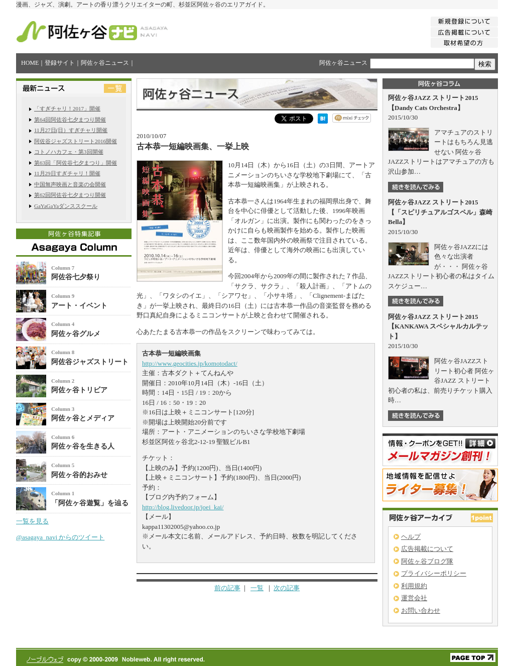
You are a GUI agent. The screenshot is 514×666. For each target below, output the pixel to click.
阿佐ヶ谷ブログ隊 (427, 561)
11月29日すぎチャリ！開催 (67, 173)
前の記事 (227, 588)
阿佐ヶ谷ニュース (105, 62)
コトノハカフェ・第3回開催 (68, 152)
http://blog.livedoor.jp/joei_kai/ (183, 507)
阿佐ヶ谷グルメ (75, 334)
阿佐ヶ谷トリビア (79, 390)
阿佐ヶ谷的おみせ (79, 475)
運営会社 (414, 598)
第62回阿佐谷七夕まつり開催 (70, 195)
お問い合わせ (420, 610)
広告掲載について (427, 548)
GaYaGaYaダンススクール (65, 206)
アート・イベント (79, 305)
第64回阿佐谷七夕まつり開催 (70, 120)
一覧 (257, 588)
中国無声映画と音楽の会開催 (70, 184)
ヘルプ (411, 536)
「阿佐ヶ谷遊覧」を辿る (89, 503)
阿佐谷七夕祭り (75, 277)
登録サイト (60, 62)
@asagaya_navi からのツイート (60, 537)
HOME (30, 62)
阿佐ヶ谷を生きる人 (82, 446)
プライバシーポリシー (433, 573)
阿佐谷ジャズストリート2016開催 (75, 141)
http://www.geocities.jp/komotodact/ (189, 363)
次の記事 (287, 588)
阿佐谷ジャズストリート (89, 362)
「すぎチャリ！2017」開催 (67, 108)
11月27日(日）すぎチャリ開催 (70, 130)
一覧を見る (32, 521)
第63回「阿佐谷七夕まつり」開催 (75, 163)
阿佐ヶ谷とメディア (82, 418)
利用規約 (414, 586)
